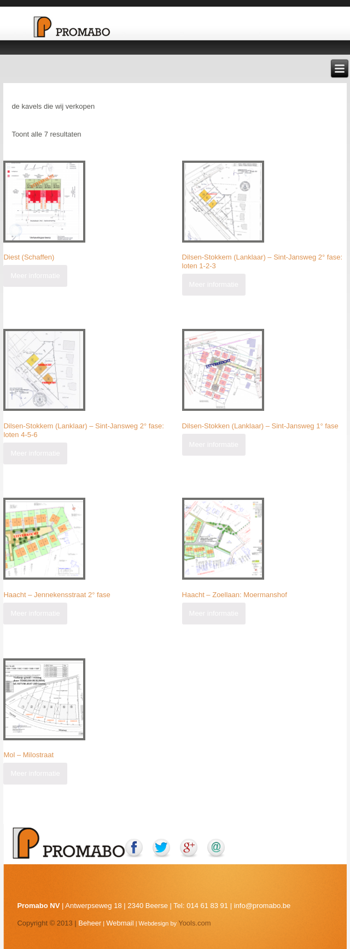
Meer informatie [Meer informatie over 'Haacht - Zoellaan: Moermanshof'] (213, 613)
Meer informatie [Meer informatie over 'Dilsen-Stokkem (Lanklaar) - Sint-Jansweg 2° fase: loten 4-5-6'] (35, 453)
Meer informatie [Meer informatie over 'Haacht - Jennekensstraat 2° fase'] (35, 613)
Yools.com (194, 923)
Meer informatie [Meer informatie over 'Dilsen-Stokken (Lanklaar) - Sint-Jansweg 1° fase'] (213, 444)
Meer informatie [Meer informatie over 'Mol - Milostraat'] (35, 773)
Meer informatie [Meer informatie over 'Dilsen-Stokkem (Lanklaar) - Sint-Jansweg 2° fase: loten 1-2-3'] (213, 284)
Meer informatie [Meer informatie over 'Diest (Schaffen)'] (35, 276)
